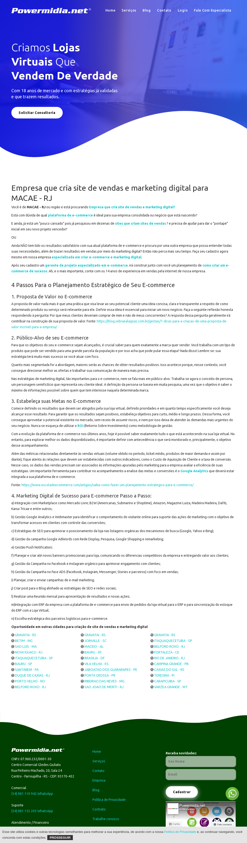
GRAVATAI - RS (25, 635)
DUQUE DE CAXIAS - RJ (32, 675)
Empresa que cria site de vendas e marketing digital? (132, 207)
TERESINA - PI (164, 675)
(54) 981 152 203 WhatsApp (32, 811)
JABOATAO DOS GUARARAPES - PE (110, 670)
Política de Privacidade (180, 832)
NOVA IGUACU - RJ (28, 652)
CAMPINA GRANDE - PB (171, 664)
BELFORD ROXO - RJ (169, 646)
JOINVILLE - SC (95, 641)
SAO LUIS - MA (26, 646)
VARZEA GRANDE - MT (171, 687)
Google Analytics (194, 471)
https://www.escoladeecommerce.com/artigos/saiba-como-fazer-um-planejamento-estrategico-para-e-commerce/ (107, 485)
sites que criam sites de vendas (140, 223)
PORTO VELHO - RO (30, 681)
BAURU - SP (93, 652)
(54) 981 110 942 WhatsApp (32, 794)
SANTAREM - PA (27, 670)
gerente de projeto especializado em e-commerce (86, 265)
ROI (80, 426)
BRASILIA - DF (94, 658)
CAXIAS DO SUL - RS (169, 670)
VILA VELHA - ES (96, 664)
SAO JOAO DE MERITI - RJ (104, 687)
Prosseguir (60, 837)
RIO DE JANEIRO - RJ (169, 658)
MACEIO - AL (93, 646)
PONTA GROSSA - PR (99, 675)
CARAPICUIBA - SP (167, 681)
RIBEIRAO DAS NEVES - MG (104, 681)
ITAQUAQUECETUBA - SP (173, 641)
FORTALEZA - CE (166, 652)
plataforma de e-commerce (70, 215)
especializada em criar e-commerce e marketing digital (96, 257)
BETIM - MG (24, 641)
